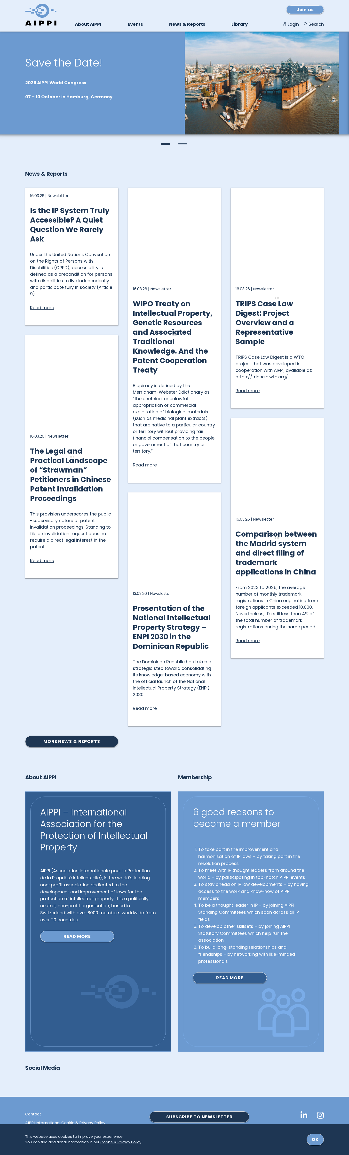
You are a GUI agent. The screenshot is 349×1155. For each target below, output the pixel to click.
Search (316, 24)
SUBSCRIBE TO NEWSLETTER (199, 1117)
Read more (77, 936)
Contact (33, 1114)
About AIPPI (88, 24)
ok (315, 1139)
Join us (305, 10)
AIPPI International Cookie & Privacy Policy (65, 1123)
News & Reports (187, 24)
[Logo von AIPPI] (40, 14)
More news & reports (71, 741)
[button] (166, 144)
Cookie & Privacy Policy (120, 1142)
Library (239, 24)
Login (293, 24)
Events (135, 24)
